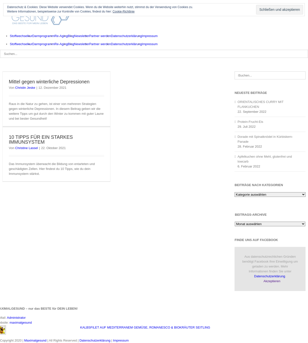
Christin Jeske (25, 87)
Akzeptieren (271, 281)
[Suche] (239, 75)
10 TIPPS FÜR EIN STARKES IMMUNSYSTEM (41, 139)
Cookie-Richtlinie (124, 11)
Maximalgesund (35, 340)
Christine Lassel (26, 148)
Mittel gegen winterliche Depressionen (49, 81)
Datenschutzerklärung (269, 276)
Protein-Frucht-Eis (250, 122)
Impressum (121, 340)
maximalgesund (21, 322)
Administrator (16, 317)
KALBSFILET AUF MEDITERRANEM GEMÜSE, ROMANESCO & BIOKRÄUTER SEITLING (145, 327)
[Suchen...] (154, 54)
